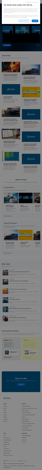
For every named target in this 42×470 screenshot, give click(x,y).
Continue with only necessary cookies (32, 2)
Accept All (35, 20)
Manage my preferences (23, 20)
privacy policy (24, 17)
